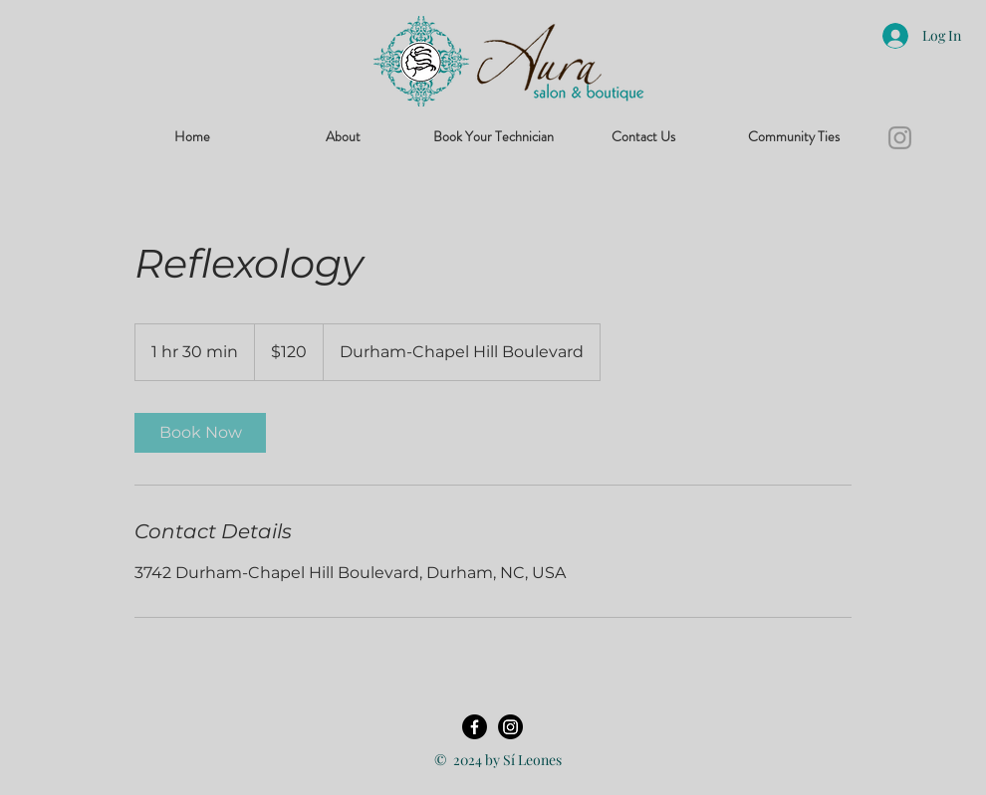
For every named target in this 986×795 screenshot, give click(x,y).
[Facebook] (474, 726)
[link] (200, 433)
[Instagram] (899, 137)
